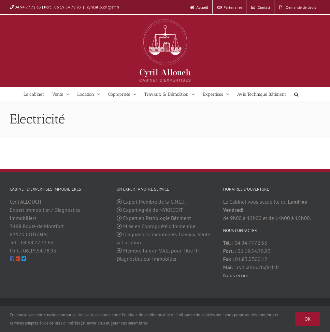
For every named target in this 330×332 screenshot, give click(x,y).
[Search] (296, 93)
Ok (308, 319)
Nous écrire (235, 275)
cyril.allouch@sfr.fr (102, 7)
